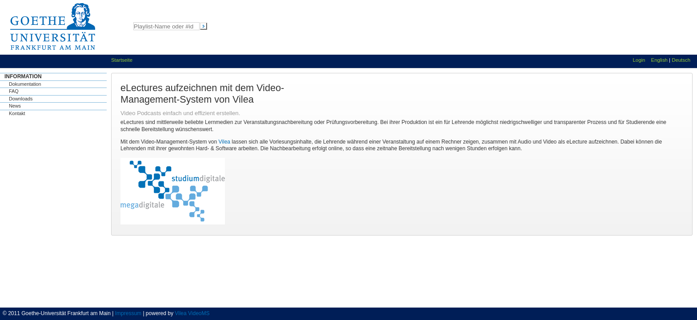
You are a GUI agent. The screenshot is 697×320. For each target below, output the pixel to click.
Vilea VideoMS (192, 313)
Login (639, 60)
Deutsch (681, 60)
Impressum (128, 313)
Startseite (121, 60)
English (659, 60)
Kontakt (17, 113)
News (15, 105)
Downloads (20, 98)
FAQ (14, 91)
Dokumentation (25, 84)
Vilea (224, 142)
